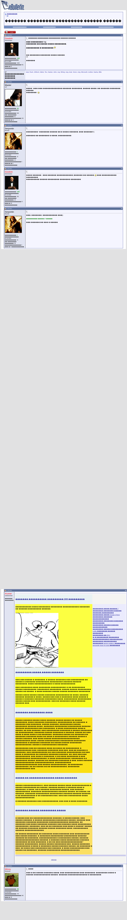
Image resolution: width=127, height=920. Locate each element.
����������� (19, 27)
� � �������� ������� (106, 637)
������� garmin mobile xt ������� (109, 643)
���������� (49, 27)
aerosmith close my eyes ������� (106, 645)
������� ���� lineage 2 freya (106, 615)
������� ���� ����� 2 (105, 609)
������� (12, 14)
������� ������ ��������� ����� (40, 810)
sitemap (53, 860)
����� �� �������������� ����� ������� (46, 778)
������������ (106, 27)
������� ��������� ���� (34, 712)
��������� (76, 27)
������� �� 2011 (101, 635)
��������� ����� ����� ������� (39, 672)
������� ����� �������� (108, 629)
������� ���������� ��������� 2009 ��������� (50, 599)
